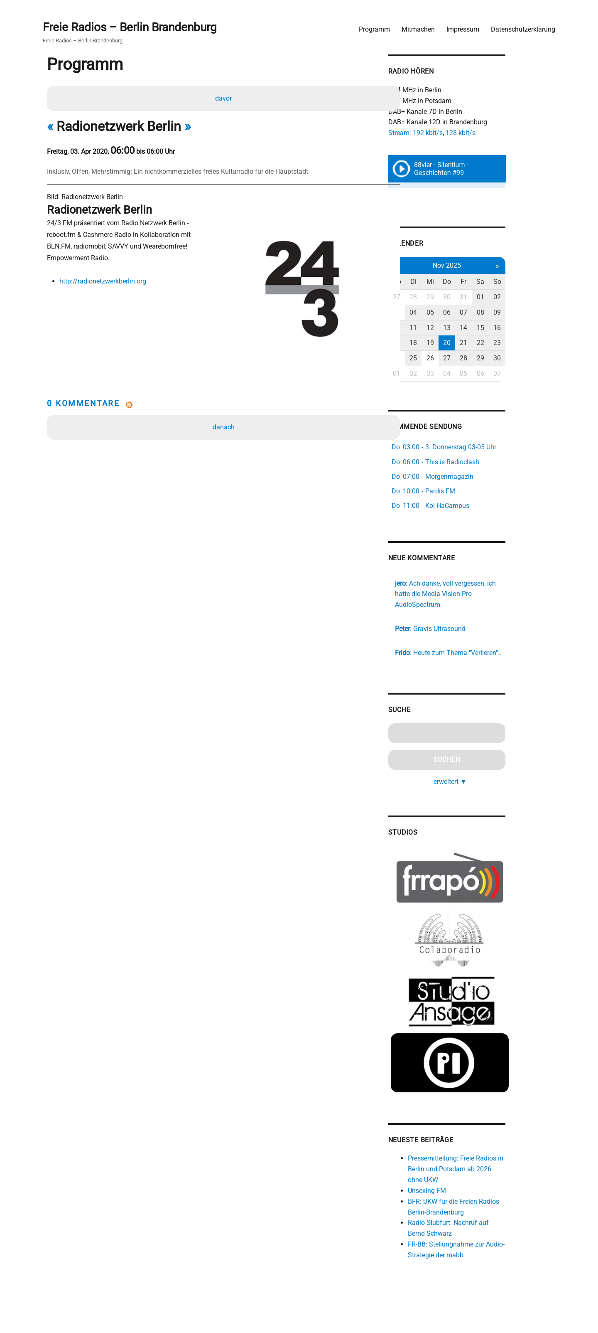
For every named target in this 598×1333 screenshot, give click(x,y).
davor (224, 97)
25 (450, 358)
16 (539, 327)
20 (486, 343)
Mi (468, 282)
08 (521, 312)
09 (539, 312)
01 (521, 297)
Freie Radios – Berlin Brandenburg (132, 25)
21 (503, 343)
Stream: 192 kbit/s (451, 131)
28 (450, 297)
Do (486, 282)
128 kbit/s (496, 131)
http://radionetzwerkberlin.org (104, 281)
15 (521, 327)
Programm (372, 27)
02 (539, 297)
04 (450, 312)
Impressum (460, 27)
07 (503, 312)
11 (450, 327)
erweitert (489, 771)
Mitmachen (416, 27)
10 (432, 327)
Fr (504, 282)
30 (486, 297)
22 (521, 343)
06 (486, 312)
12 (468, 327)
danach (224, 405)
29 (468, 297)
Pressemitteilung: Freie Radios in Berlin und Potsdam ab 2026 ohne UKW (493, 1171)
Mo (432, 282)
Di (450, 282)
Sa (521, 282)
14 (503, 327)
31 (503, 297)
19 (468, 343)
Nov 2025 (486, 265)
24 (432, 358)
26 (468, 358)
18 (450, 343)
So (539, 282)
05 (468, 312)
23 (539, 343)
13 (486, 327)
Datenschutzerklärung (521, 27)
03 (432, 312)
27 (432, 297)
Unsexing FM (462, 1193)
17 (432, 343)
